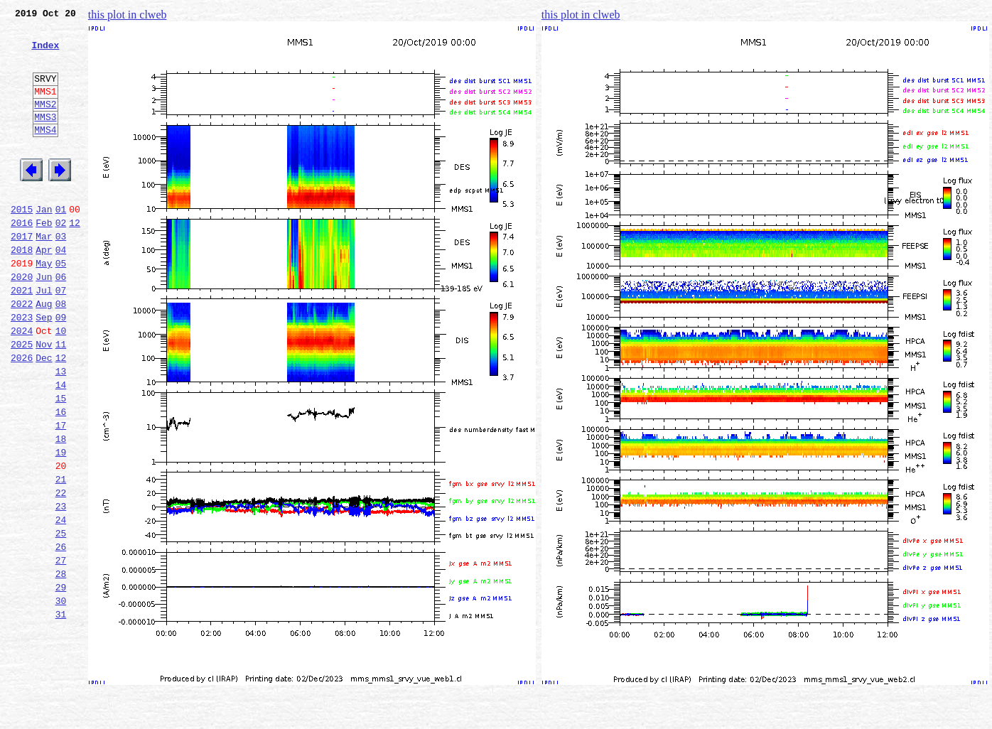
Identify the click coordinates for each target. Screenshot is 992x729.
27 (61, 649)
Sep (44, 368)
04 (61, 290)
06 (61, 321)
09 (61, 368)
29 (61, 680)
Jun (44, 321)
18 (61, 508)
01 (61, 243)
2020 (22, 321)
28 (61, 665)
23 (61, 586)
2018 (22, 290)
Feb (44, 258)
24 (61, 602)
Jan (44, 243)
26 (61, 633)
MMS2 (45, 123)
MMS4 (45, 152)
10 (61, 383)
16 (61, 477)
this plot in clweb (127, 15)
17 (61, 493)
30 (61, 696)
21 (61, 555)
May (44, 305)
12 (74, 258)
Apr (44, 290)
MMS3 (45, 137)
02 (61, 258)
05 (61, 305)
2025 (22, 399)
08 (61, 352)
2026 (22, 415)
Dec (44, 415)
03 (61, 274)
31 (61, 712)
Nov (44, 399)
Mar (44, 274)
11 (61, 399)
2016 (22, 258)
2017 (22, 274)
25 (61, 618)
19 (61, 524)
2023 (22, 368)
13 (61, 430)
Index (45, 53)
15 (61, 461)
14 (61, 446)
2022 (22, 352)
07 (61, 336)
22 (61, 571)
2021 (22, 336)
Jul (44, 336)
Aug (44, 352)
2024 (22, 383)
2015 (22, 243)
